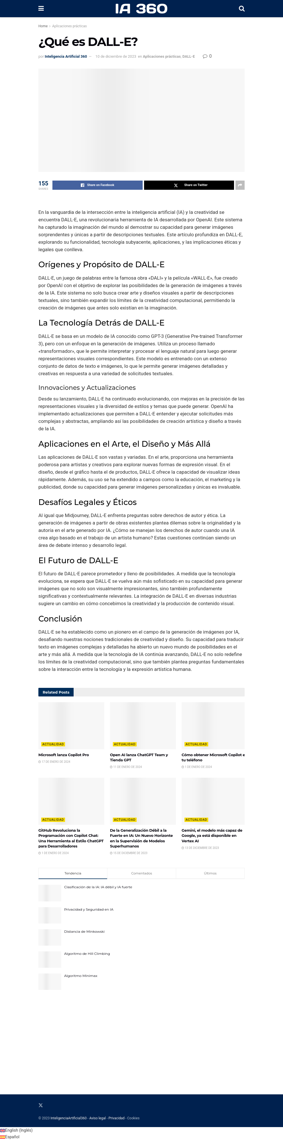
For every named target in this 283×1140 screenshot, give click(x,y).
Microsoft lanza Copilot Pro (63, 754)
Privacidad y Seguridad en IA (88, 909)
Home (43, 26)
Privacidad (117, 1118)
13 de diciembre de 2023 (200, 847)
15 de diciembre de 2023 (129, 853)
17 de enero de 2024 (54, 761)
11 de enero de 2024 (126, 767)
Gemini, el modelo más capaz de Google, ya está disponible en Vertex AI (212, 835)
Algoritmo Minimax (80, 975)
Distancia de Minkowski (84, 931)
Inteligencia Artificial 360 (66, 56)
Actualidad (53, 744)
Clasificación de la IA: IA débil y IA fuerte (98, 887)
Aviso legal (97, 1118)
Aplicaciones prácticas (69, 26)
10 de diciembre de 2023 (115, 56)
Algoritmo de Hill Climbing (87, 953)
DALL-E (188, 56)
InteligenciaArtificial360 (68, 1118)
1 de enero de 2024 (197, 767)
